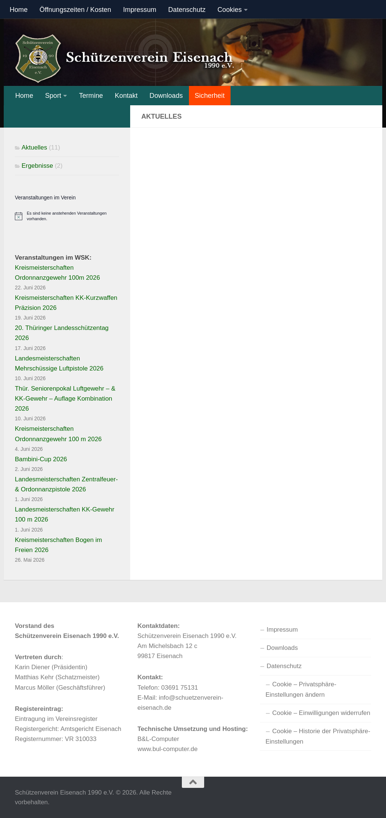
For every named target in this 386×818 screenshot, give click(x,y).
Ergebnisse (37, 165)
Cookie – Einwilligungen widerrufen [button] (321, 712)
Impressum (139, 9)
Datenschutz (187, 9)
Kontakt (126, 95)
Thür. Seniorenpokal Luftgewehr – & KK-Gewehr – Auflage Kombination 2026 (65, 398)
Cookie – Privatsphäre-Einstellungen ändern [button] (301, 689)
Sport (53, 95)
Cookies (230, 9)
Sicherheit (210, 95)
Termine (91, 95)
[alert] (67, 216)
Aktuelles (34, 147)
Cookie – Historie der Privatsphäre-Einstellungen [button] (318, 736)
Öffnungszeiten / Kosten (75, 9)
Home (19, 9)
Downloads (166, 95)
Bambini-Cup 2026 (41, 459)
